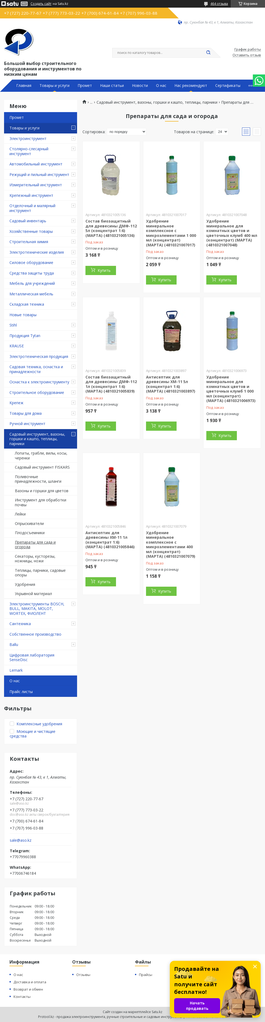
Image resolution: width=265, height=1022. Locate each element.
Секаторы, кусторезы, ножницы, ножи (35, 559)
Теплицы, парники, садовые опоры (40, 573)
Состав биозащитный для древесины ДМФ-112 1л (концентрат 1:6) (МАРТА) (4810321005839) (111, 384)
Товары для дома (25, 413)
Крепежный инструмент (31, 195)
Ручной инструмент (27, 423)
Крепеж (16, 402)
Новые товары (23, 314)
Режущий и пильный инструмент (39, 174)
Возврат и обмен (28, 989)
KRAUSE (16, 345)
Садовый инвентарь (27, 220)
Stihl (13, 325)
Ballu (13, 644)
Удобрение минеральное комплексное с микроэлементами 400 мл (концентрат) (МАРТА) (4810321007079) (170, 544)
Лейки (20, 514)
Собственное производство (35, 634)
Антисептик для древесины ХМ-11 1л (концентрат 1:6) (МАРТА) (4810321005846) (110, 540)
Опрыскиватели (29, 523)
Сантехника (20, 623)
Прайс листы (21, 691)
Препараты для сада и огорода (35, 545)
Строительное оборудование (36, 392)
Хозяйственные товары (31, 231)
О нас (161, 85)
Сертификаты (227, 85)
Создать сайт (41, 4)
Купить (104, 270)
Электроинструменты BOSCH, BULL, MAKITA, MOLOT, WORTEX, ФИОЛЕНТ (36, 608)
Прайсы (145, 974)
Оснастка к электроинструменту (39, 381)
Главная (23, 85)
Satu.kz (157, 1012)
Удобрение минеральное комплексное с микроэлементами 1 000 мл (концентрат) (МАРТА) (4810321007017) (171, 232)
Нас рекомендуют (190, 85)
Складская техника (26, 304)
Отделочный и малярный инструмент (32, 208)
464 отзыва (219, 3)
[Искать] (208, 53)
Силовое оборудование (31, 262)
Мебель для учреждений (32, 283)
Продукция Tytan (24, 335)
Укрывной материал (33, 593)
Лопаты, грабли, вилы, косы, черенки (41, 455)
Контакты (22, 996)
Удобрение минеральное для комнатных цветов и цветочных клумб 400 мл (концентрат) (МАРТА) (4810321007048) (231, 232)
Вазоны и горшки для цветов (41, 490)
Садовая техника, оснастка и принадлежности (36, 369)
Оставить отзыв (247, 55)
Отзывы (83, 974)
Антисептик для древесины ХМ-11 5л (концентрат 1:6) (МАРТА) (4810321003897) (170, 384)
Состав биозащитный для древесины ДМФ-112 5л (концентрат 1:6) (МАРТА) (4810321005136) (111, 228)
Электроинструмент (28, 138)
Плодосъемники (30, 532)
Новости (140, 85)
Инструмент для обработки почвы (40, 502)
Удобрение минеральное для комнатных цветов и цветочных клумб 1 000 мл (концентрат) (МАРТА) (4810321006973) (231, 388)
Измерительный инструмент (35, 184)
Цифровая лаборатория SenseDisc (31, 657)
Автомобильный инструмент (35, 163)
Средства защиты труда (31, 273)
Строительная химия (28, 241)
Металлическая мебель (31, 293)
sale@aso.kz (20, 840)
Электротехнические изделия (36, 252)
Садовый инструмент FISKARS (42, 467)
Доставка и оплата (30, 981)
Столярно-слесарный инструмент (28, 151)
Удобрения (25, 584)
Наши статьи (112, 85)
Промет (85, 85)
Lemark (16, 670)
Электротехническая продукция (38, 356)
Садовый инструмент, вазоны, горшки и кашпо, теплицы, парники (37, 439)
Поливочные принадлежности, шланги (38, 479)
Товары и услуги (54, 85)
